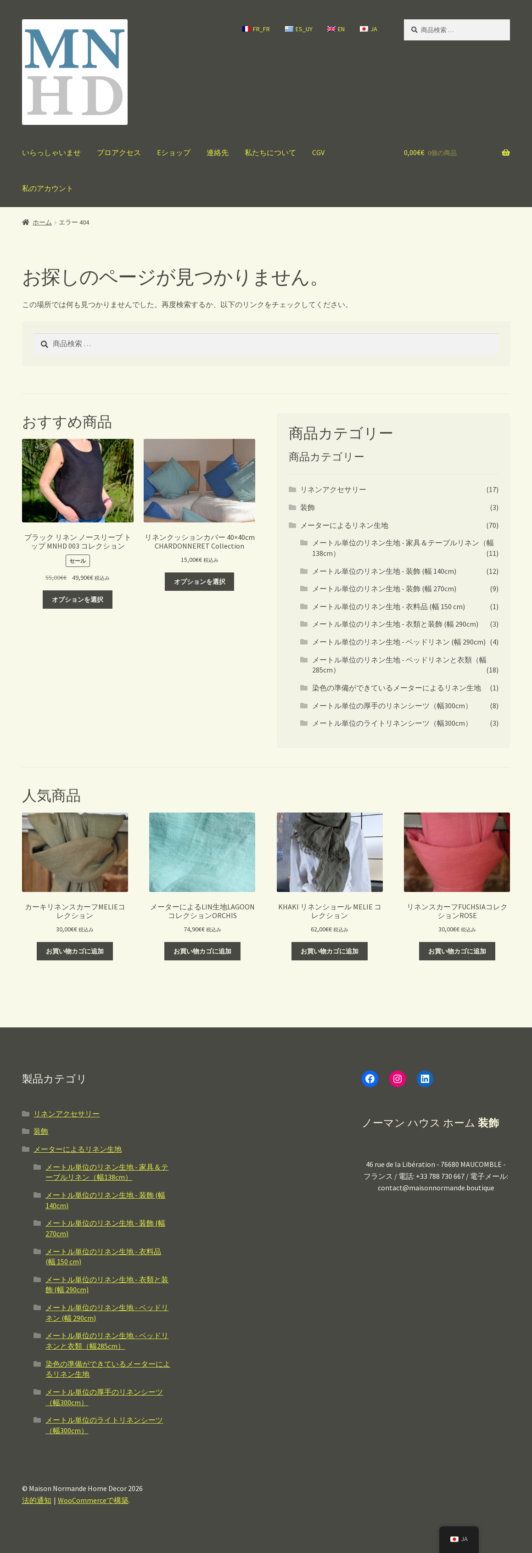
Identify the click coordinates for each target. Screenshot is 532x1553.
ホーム (42, 222)
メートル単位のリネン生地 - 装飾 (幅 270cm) (384, 588)
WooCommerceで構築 (93, 1500)
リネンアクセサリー (333, 489)
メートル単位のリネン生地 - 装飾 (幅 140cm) (384, 571)
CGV (318, 152)
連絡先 (218, 152)
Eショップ (173, 152)
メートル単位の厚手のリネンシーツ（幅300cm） (392, 705)
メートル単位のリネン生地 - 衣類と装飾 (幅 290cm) (395, 623)
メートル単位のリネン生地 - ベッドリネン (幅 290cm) (399, 641)
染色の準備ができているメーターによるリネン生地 (396, 687)
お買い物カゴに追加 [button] (75, 951)
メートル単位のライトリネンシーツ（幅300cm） (392, 723)
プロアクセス (119, 152)
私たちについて (270, 152)
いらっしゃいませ (51, 152)
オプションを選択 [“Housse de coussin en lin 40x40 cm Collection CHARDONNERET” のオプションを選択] (199, 581)
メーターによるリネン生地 (344, 525)
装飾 (307, 507)
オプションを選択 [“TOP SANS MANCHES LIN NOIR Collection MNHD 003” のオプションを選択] (77, 599)
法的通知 (36, 1500)
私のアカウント (47, 188)
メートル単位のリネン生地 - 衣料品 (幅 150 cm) (388, 606)
